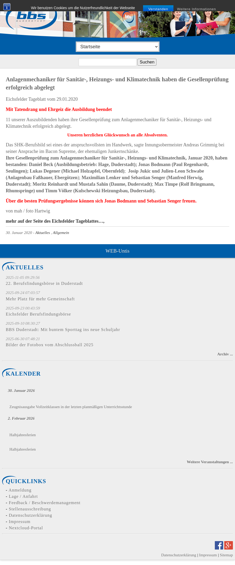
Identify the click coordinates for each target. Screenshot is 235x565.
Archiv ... (225, 354)
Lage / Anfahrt (23, 496)
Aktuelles (42, 232)
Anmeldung (20, 490)
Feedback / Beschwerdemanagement (45, 502)
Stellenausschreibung (30, 509)
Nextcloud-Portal (26, 527)
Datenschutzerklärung (30, 515)
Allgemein (61, 232)
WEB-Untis (117, 251)
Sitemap (226, 555)
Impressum (20, 521)
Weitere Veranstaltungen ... (210, 462)
